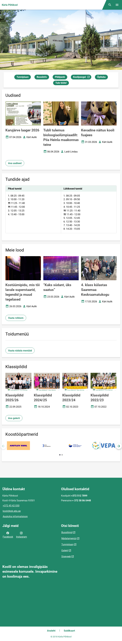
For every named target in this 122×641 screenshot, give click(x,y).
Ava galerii (14, 418)
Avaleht (51, 630)
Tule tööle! (61, 82)
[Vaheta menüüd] (117, 5)
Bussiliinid (66, 532)
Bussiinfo (42, 77)
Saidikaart (69, 630)
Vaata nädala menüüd (20, 350)
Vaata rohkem (15, 318)
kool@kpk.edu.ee (12, 511)
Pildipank (60, 77)
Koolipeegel (82, 77)
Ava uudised (15, 163)
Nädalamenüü (68, 538)
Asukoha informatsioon (15, 516)
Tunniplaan (23, 77)
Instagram (21, 534)
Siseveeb (66, 556)
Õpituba (101, 77)
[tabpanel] (61, 209)
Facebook (8, 534)
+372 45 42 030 (11, 505)
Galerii (64, 550)
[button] (119, 446)
